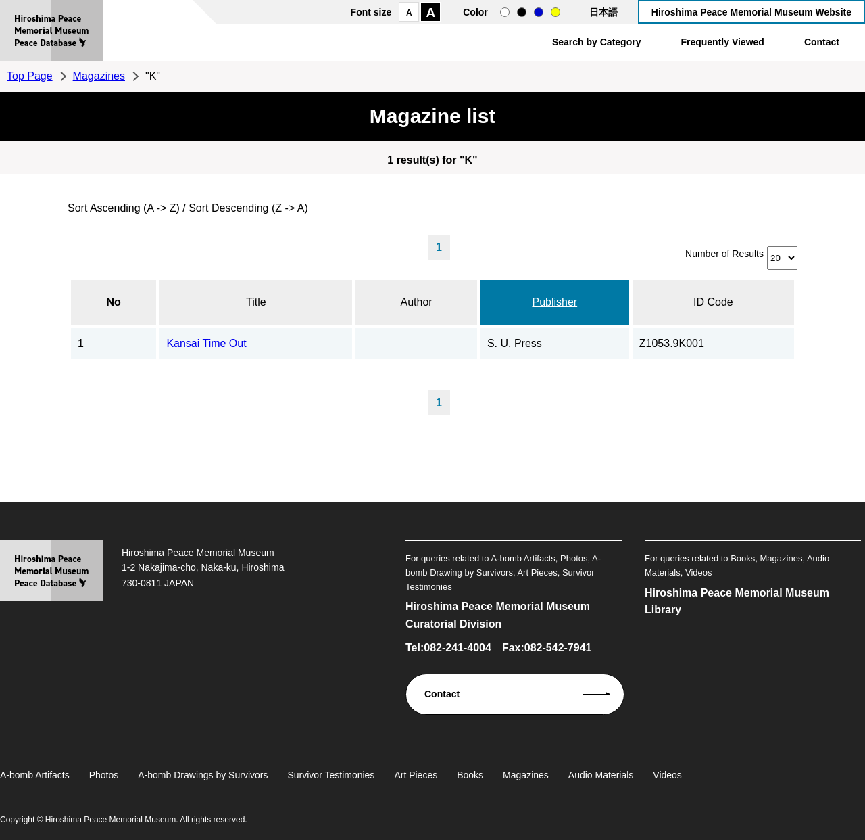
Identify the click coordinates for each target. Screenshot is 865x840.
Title (256, 302)
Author (416, 302)
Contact (821, 42)
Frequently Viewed (722, 42)
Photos (104, 775)
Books (470, 775)
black (521, 12)
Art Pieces (415, 775)
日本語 (603, 12)
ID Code (713, 302)
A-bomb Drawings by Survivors (203, 775)
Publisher (554, 302)
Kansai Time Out (206, 343)
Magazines (99, 76)
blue (538, 12)
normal (505, 12)
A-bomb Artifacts (35, 775)
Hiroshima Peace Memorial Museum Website (751, 12)
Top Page (30, 76)
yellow (555, 12)
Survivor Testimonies (330, 775)
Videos (667, 775)
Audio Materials (601, 775)
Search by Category (596, 42)
